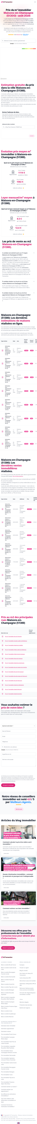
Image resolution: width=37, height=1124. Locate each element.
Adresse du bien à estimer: (8, 124)
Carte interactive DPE (25, 978)
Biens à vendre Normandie (8, 977)
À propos (22, 965)
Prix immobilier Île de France (8, 1034)
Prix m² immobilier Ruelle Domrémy (13, 694)
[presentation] (11, 771)
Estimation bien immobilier (8, 1026)
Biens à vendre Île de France (8, 965)
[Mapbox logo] (3, 79)
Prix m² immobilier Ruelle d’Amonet (13, 689)
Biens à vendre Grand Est (7, 984)
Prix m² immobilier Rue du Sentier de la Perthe (16, 667)
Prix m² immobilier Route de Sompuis (13, 658)
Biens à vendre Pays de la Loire (9, 987)
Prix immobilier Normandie (8, 1055)
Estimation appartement (7, 1028)
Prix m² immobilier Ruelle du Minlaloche (14, 685)
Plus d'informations (18, 476)
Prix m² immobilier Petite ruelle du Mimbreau (15, 649)
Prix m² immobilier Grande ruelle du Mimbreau (16, 641)
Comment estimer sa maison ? (9, 1086)
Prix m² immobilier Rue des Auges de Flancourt (16, 676)
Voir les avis (19, 809)
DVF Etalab (9, 476)
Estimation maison (6, 1031)
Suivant (32, 136)
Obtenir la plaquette (8, 948)
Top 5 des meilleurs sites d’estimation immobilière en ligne (8, 1100)
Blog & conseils (24, 970)
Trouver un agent (24, 967)
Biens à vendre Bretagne (7, 990)
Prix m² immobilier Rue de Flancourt (13, 680)
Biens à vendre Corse (6, 1011)
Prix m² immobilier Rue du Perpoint (13, 636)
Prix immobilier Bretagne (7, 1072)
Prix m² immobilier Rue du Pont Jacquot (14, 671)
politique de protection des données (8, 781)
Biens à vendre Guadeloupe (8, 1014)
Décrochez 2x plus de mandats (28, 981)
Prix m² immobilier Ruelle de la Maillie (14, 645)
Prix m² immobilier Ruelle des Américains (14, 663)
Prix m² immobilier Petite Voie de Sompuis (15, 654)
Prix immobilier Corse (6, 1074)
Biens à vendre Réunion (7, 1016)
